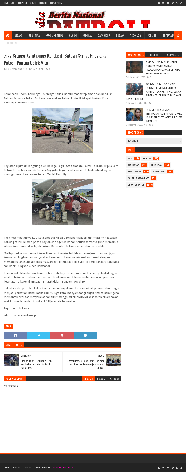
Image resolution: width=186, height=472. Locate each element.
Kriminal (87, 35)
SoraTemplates (24, 467)
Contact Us (22, 3)
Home (6, 3)
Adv (130, 158)
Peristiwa (34, 35)
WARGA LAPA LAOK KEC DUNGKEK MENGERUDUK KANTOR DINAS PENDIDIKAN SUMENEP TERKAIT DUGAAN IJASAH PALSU (153, 92)
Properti (12, 43)
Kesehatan (134, 165)
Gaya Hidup (104, 35)
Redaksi (33, 3)
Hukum (73, 35)
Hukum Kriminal (54, 35)
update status (136, 185)
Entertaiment (170, 35)
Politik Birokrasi (138, 178)
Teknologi (135, 35)
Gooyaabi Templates (62, 467)
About (13, 3)
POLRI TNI (152, 35)
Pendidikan (134, 171)
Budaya (120, 35)
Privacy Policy (56, 3)
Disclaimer (43, 3)
